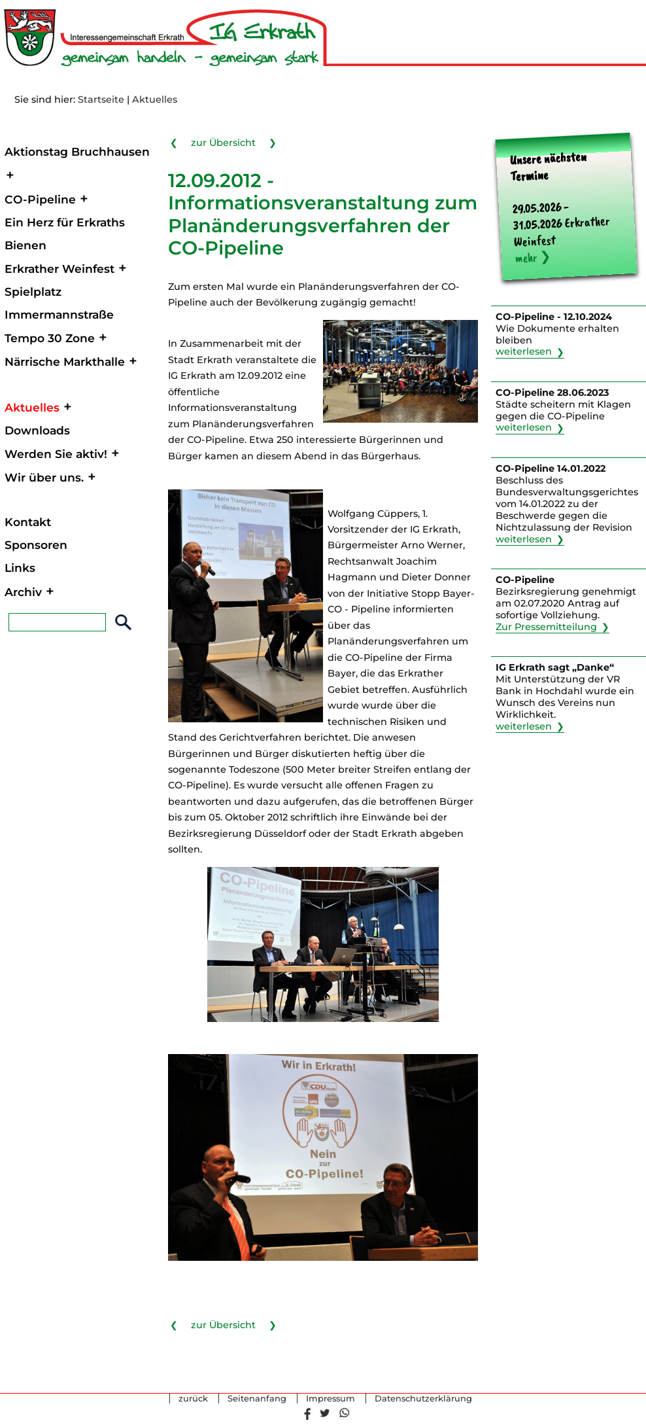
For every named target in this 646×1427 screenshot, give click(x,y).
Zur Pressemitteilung (546, 627)
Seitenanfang (257, 1399)
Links (20, 567)
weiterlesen (524, 352)
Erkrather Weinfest (59, 268)
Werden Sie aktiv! (56, 454)
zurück (193, 1399)
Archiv (23, 592)
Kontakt (28, 522)
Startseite (101, 99)
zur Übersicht (223, 142)
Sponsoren (36, 545)
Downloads (37, 430)
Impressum (330, 1399)
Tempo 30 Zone (50, 338)
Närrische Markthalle (65, 361)
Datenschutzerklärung (423, 1399)
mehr (525, 258)
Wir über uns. (44, 477)
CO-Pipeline (40, 199)
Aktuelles (154, 99)
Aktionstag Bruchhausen (77, 151)
